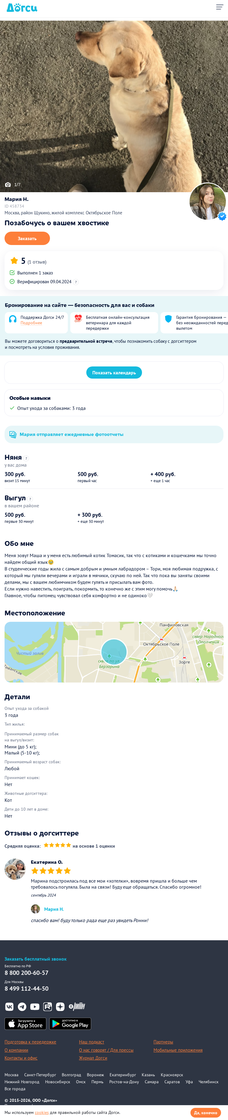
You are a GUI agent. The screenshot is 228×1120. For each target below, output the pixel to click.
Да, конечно (205, 1112)
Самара (152, 1081)
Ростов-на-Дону (124, 1081)
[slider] (57, 846)
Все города (15, 1088)
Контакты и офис (21, 1058)
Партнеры (163, 1042)
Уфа (189, 1081)
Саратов (172, 1081)
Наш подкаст (91, 1042)
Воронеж (95, 1074)
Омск (81, 1081)
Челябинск (209, 1081)
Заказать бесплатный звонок (36, 959)
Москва (11, 1074)
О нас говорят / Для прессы (106, 1050)
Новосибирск (57, 1081)
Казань (148, 1074)
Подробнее (31, 322)
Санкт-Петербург (40, 1074)
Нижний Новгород (22, 1081)
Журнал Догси (93, 1058)
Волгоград (71, 1074)
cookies (42, 1112)
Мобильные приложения (178, 1050)
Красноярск (172, 1074)
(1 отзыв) (37, 262)
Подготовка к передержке (30, 1042)
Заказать (27, 238)
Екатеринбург (123, 1074)
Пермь (97, 1081)
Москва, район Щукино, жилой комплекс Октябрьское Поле (63, 213)
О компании (16, 1050)
